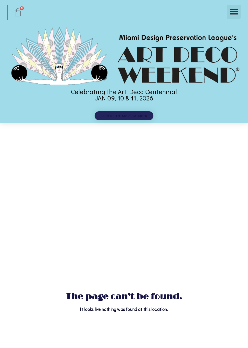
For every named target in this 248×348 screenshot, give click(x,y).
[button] (234, 12)
